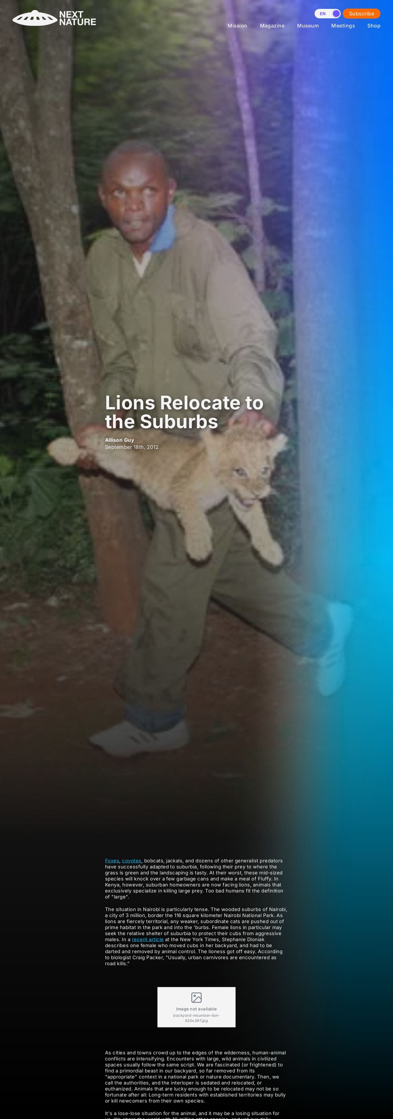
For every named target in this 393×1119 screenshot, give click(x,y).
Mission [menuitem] (237, 25)
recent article (148, 939)
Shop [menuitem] (373, 25)
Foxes (112, 860)
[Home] (54, 30)
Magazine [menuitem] (272, 25)
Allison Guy (119, 440)
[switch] (328, 13)
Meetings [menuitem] (343, 25)
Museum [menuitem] (308, 25)
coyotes (131, 860)
